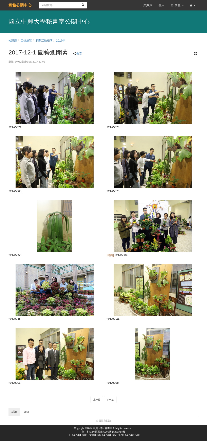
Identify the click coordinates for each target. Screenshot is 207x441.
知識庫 (12, 40)
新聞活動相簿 (44, 40)
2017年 (60, 40)
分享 (79, 53)
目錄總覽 (26, 40)
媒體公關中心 (20, 5)
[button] (193, 5)
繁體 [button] (177, 5)
